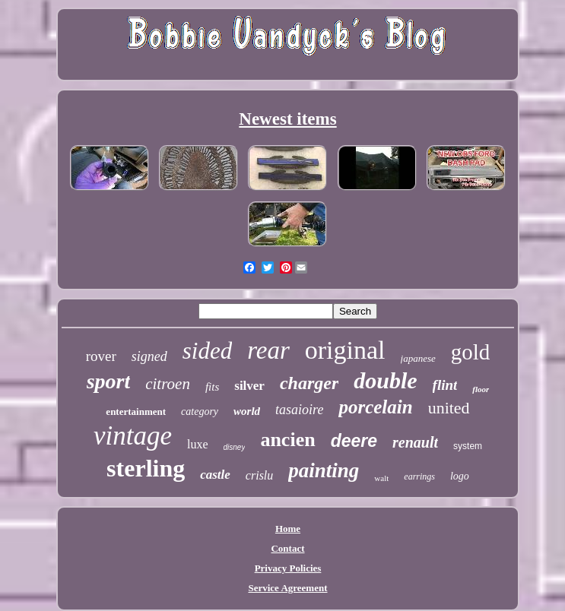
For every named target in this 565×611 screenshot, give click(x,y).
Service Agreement (287, 588)
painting (323, 470)
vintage (133, 436)
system (467, 446)
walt (381, 478)
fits (212, 387)
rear (268, 350)
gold (470, 352)
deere (354, 441)
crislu (259, 475)
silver (249, 385)
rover (101, 356)
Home (287, 528)
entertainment (136, 411)
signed (149, 356)
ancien (287, 440)
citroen (167, 384)
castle (215, 474)
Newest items (287, 118)
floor (480, 389)
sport (109, 381)
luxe (197, 444)
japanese (418, 358)
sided (207, 350)
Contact (287, 548)
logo (459, 476)
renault (415, 442)
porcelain (375, 407)
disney (235, 447)
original (345, 350)
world (246, 411)
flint (445, 385)
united (449, 407)
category (199, 411)
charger (309, 383)
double (385, 380)
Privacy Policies (288, 568)
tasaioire (299, 409)
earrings (419, 476)
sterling (145, 468)
